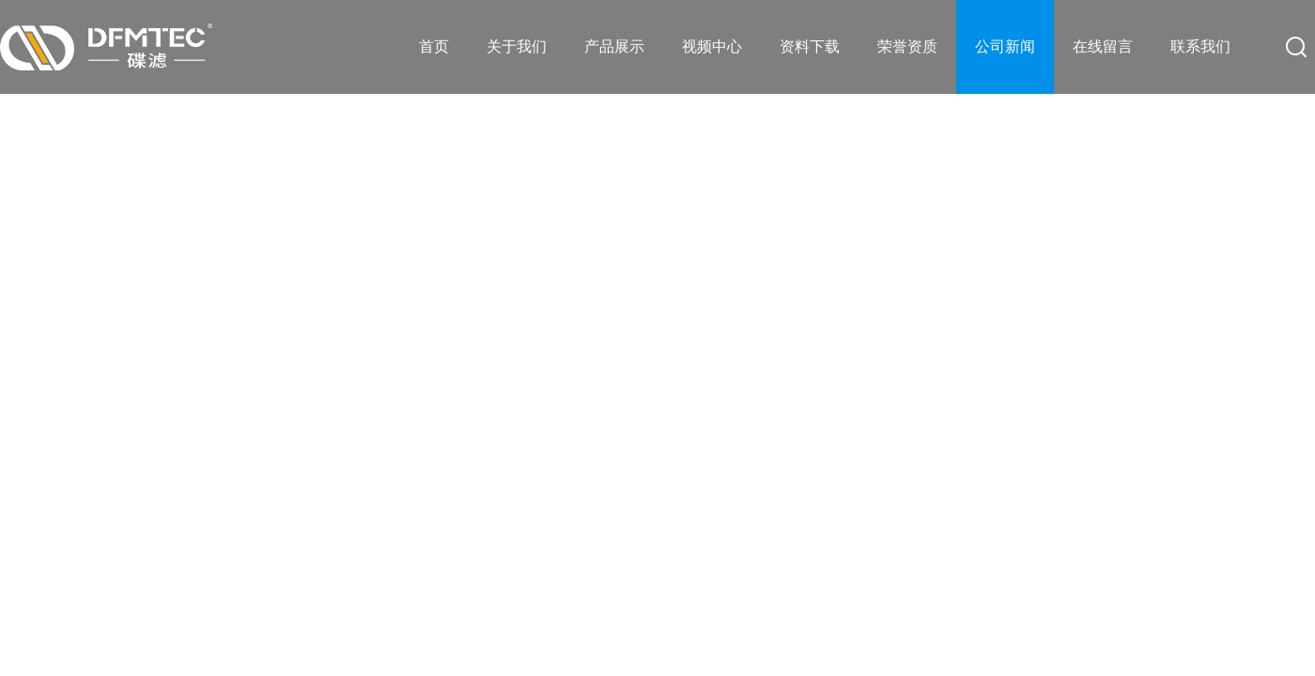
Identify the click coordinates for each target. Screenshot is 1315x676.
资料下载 (810, 46)
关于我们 (517, 46)
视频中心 (712, 46)
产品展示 (614, 46)
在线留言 (1103, 46)
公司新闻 (1005, 46)
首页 (434, 46)
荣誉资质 (907, 46)
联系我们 (1200, 46)
